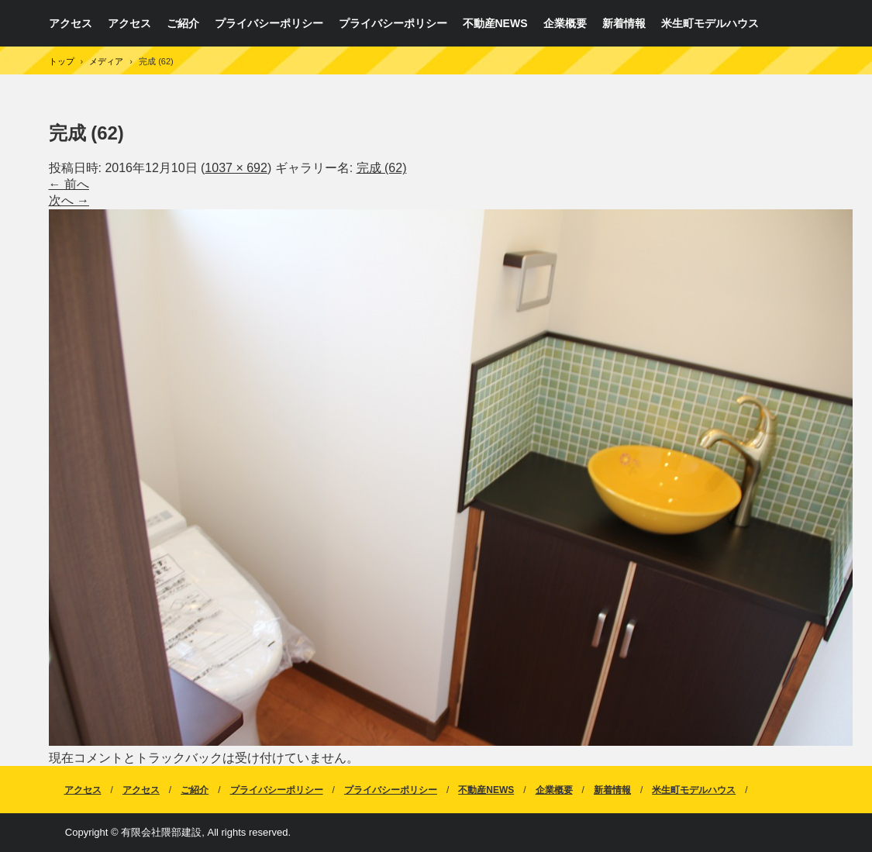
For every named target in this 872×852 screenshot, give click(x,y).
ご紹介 (183, 23)
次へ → (69, 200)
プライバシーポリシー (269, 23)
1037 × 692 (236, 167)
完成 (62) (382, 167)
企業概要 (565, 23)
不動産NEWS (495, 23)
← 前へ (69, 184)
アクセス (70, 23)
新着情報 (624, 23)
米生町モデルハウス (710, 23)
